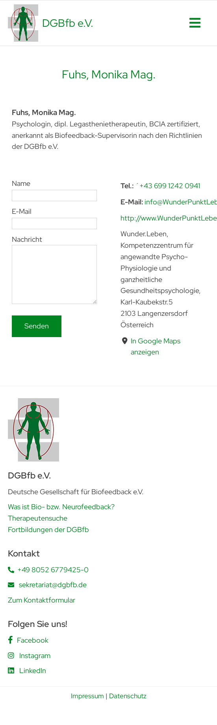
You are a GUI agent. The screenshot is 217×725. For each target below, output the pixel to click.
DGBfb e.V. (67, 23)
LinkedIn (32, 670)
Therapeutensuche (37, 518)
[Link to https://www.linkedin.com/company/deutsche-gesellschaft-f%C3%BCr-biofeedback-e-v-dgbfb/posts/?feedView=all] (11, 670)
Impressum (87, 696)
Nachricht (54, 256)
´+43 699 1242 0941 (167, 185)
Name (54, 189)
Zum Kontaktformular (41, 599)
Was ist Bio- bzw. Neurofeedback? (61, 506)
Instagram (34, 655)
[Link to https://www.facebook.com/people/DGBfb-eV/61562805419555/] (10, 640)
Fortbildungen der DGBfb (48, 529)
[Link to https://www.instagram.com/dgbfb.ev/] (11, 655)
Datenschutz (128, 696)
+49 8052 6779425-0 (53, 569)
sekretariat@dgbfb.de (53, 584)
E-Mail (54, 216)
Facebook (32, 640)
